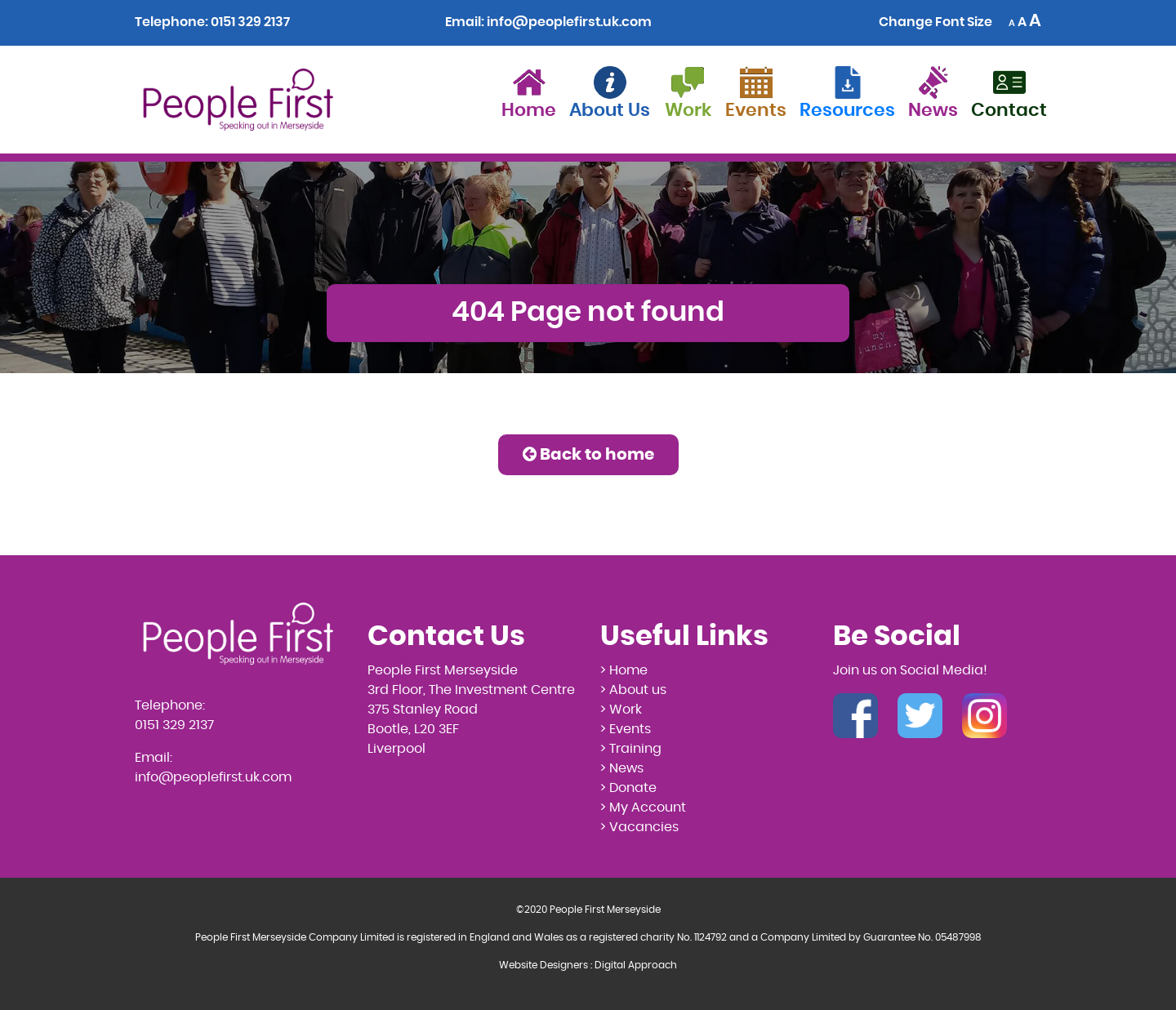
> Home (624, 670)
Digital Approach (636, 965)
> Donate (628, 787)
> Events (625, 729)
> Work (621, 709)
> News (622, 768)
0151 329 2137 (250, 22)
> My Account (643, 807)
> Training (631, 748)
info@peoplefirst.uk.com (569, 22)
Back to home (588, 454)
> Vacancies (639, 827)
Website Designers (543, 965)
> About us (633, 689)
